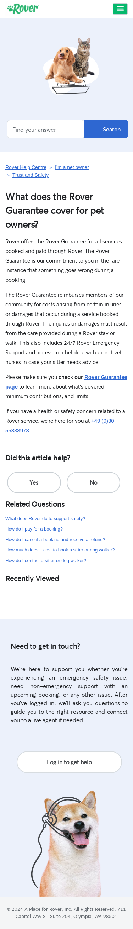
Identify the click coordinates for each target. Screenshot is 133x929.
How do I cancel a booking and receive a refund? (55, 539)
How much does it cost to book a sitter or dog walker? (60, 550)
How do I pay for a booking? (34, 529)
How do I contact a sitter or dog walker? (45, 560)
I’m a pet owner (72, 167)
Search (106, 129)
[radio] (34, 482)
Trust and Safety (30, 175)
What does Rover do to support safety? (45, 518)
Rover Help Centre (25, 167)
